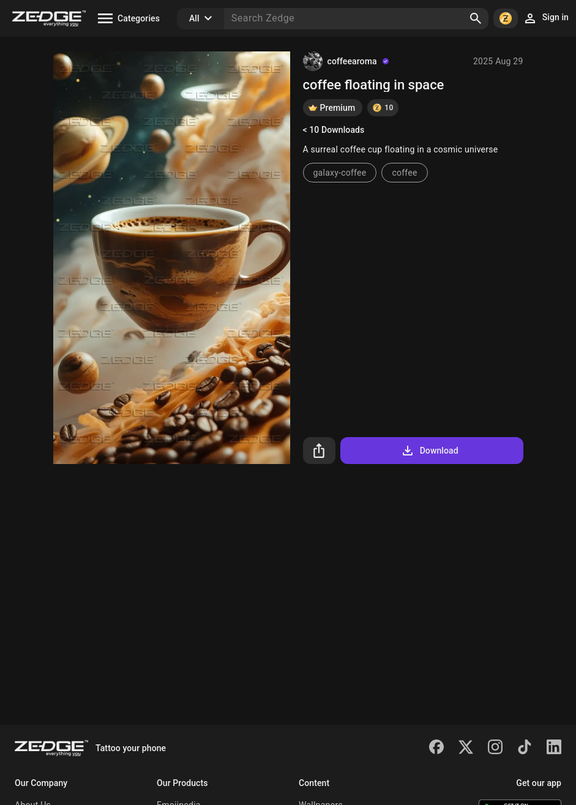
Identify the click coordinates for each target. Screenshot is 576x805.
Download (429, 450)
